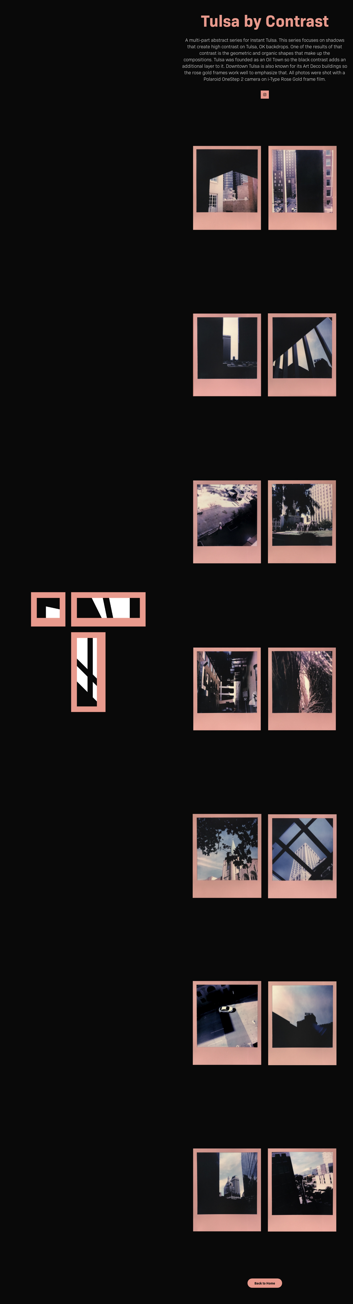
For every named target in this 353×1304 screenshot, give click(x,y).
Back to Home (264, 1283)
